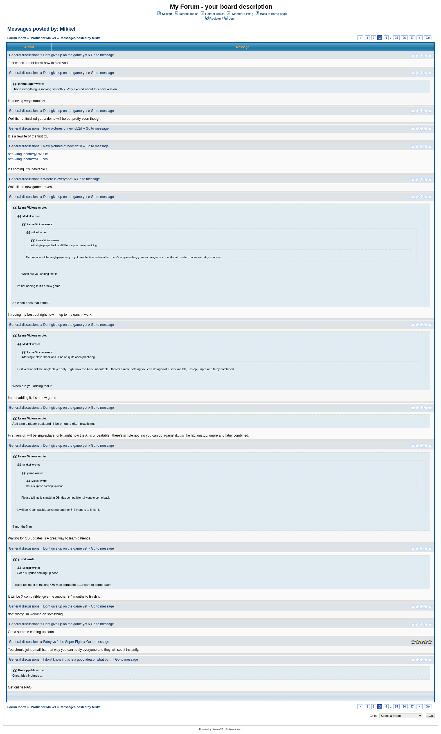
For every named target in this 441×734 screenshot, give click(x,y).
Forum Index (16, 38)
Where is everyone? (58, 179)
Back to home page (273, 13)
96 (404, 37)
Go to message (102, 55)
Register (213, 18)
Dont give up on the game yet (65, 55)
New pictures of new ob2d (62, 128)
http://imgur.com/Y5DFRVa (28, 159)
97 (412, 37)
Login (230, 18)
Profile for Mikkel (43, 38)
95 (396, 37)
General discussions (24, 55)
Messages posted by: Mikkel (41, 29)
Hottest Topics (214, 13)
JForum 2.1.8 (218, 729)
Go (428, 37)
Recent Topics (188, 13)
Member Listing (242, 13)
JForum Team (235, 729)
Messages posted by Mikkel (81, 38)
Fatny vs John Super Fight (62, 642)
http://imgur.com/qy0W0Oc (28, 154)
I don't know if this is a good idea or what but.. (77, 659)
